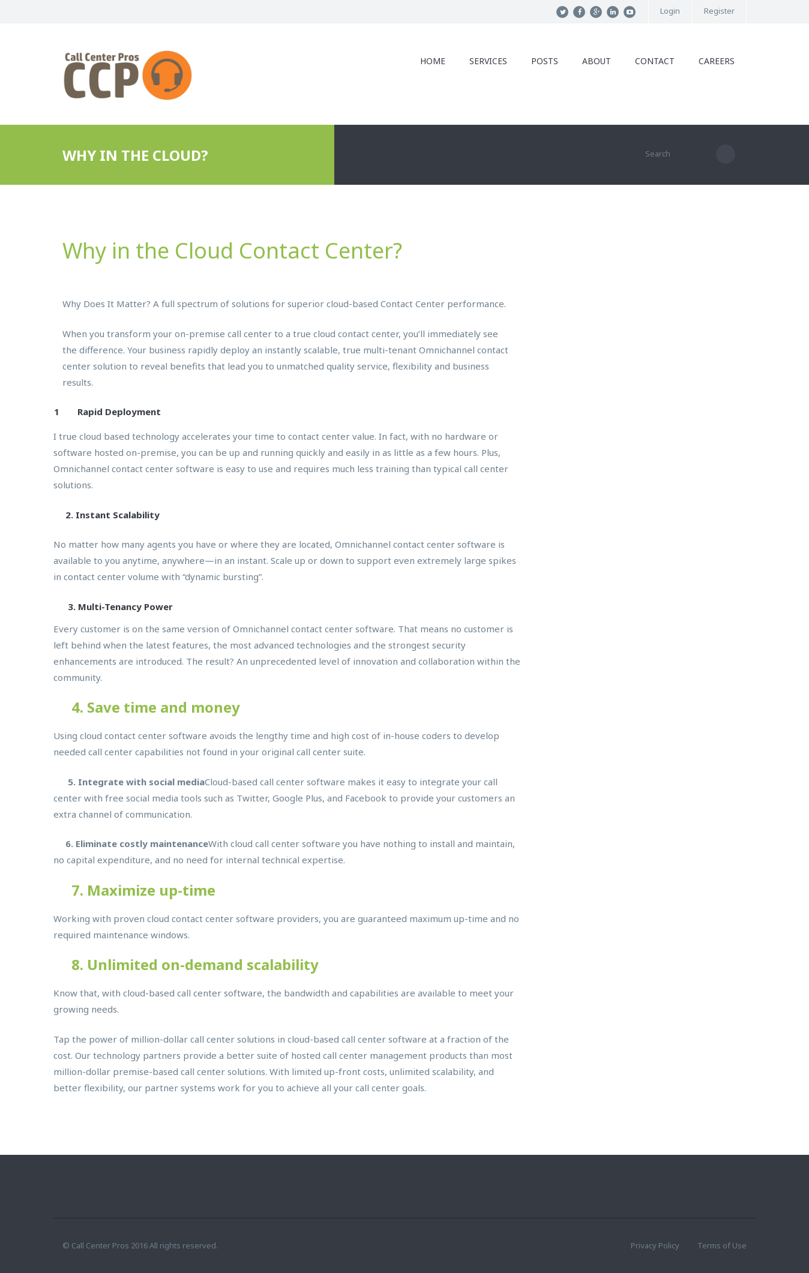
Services (488, 61)
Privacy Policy (655, 1245)
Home (432, 61)
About (596, 61)
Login (670, 11)
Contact (655, 61)
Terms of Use (722, 1245)
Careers (717, 61)
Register (719, 11)
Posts (544, 61)
